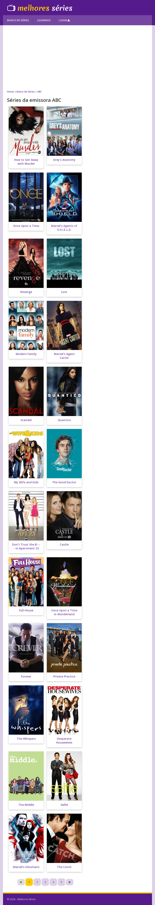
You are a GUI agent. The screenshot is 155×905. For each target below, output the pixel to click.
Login (64, 20)
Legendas (44, 20)
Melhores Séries (39, 7)
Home (10, 91)
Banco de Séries (18, 20)
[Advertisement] (77, 57)
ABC (39, 91)
